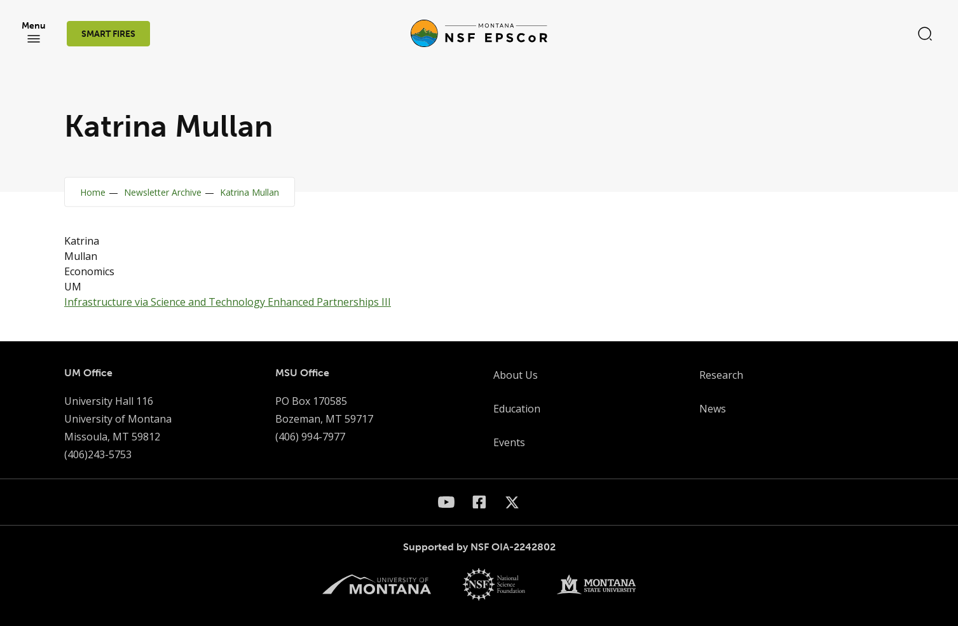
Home (93, 192)
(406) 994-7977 (310, 437)
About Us (515, 375)
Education (516, 409)
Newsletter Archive (163, 192)
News (712, 409)
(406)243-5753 (98, 454)
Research (721, 375)
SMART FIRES (108, 34)
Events (509, 442)
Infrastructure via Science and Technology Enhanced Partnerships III (227, 302)
